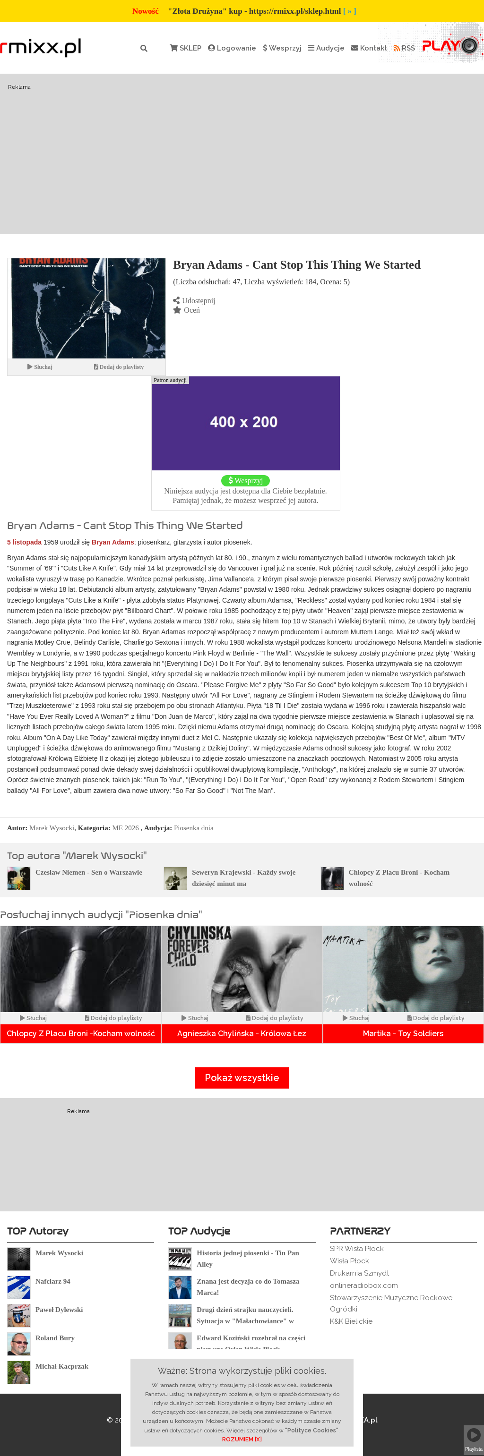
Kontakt (369, 48)
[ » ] (349, 11)
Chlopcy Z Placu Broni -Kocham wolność (81, 1033)
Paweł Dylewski (59, 1309)
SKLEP (185, 48)
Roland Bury (55, 1338)
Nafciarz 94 (52, 1281)
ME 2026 (125, 828)
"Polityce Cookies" (311, 1430)
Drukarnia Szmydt (359, 1273)
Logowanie (232, 48)
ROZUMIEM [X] (242, 1439)
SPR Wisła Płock (357, 1248)
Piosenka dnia (194, 828)
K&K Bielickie (351, 1321)
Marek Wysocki (51, 828)
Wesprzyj (282, 48)
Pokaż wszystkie (242, 1077)
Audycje (326, 48)
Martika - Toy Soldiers (403, 1033)
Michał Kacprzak (61, 1366)
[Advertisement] (242, 154)
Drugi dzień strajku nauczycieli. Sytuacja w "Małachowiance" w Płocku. (245, 1321)
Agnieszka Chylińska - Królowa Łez (241, 1033)
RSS (404, 48)
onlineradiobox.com (364, 1285)
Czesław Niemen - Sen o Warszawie (88, 872)
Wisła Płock (349, 1261)
